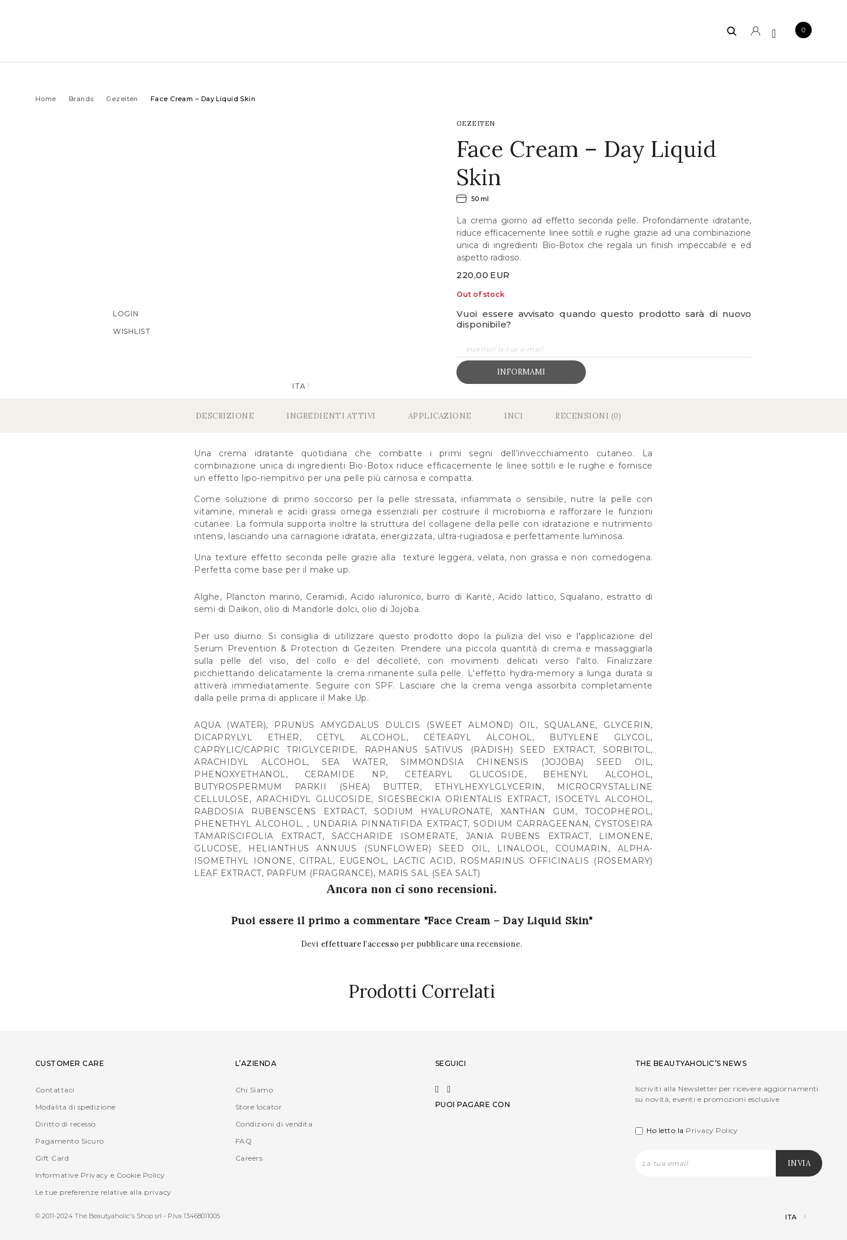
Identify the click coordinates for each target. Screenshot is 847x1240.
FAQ (243, 1141)
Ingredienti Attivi (330, 416)
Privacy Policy (712, 1130)
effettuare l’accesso (361, 944)
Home (45, 99)
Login (126, 313)
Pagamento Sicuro (69, 1141)
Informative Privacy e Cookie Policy (100, 1175)
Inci (513, 416)
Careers (248, 1158)
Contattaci (55, 1089)
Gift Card (52, 1158)
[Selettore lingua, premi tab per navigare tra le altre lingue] (785, 1217)
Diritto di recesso (65, 1123)
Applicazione (440, 416)
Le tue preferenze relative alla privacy (103, 1192)
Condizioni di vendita (273, 1123)
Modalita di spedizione (75, 1106)
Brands (81, 99)
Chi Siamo (254, 1089)
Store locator (258, 1106)
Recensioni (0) (588, 416)
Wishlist (132, 330)
